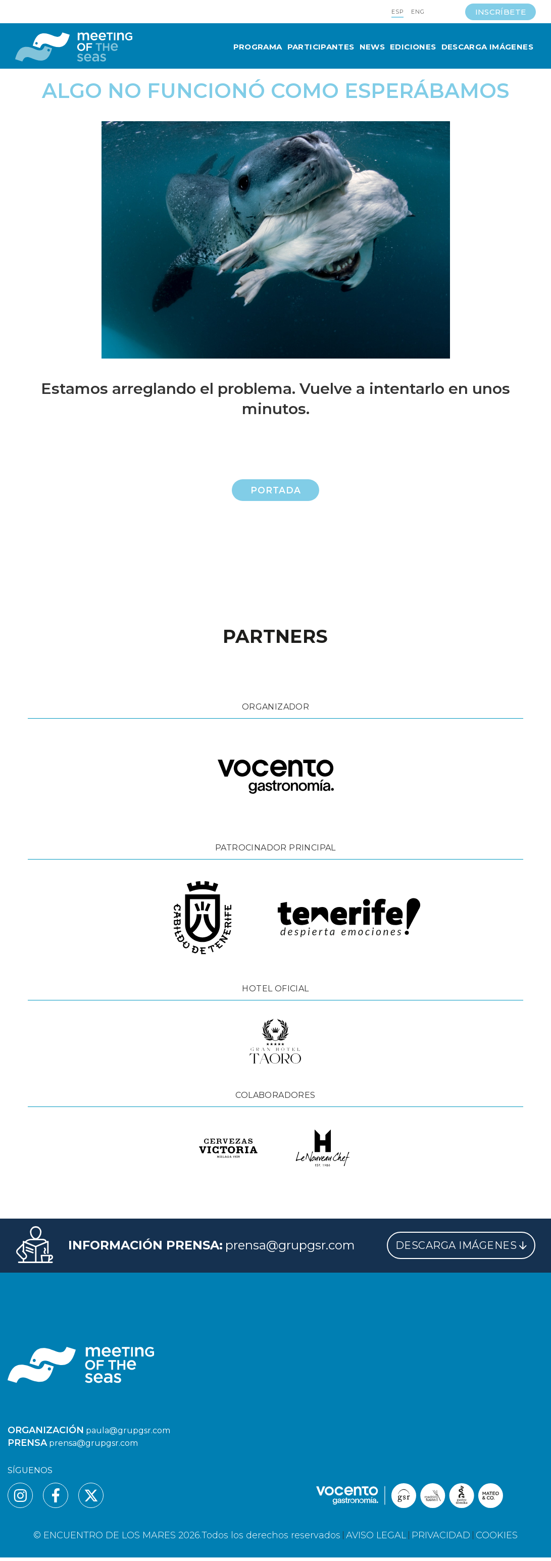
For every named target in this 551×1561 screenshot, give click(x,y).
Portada (275, 492)
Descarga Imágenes (487, 47)
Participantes (321, 47)
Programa (257, 47)
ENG (418, 12)
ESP (397, 12)
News (372, 47)
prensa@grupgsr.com (290, 1248)
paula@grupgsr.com (128, 1434)
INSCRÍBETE (500, 12)
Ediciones (413, 47)
